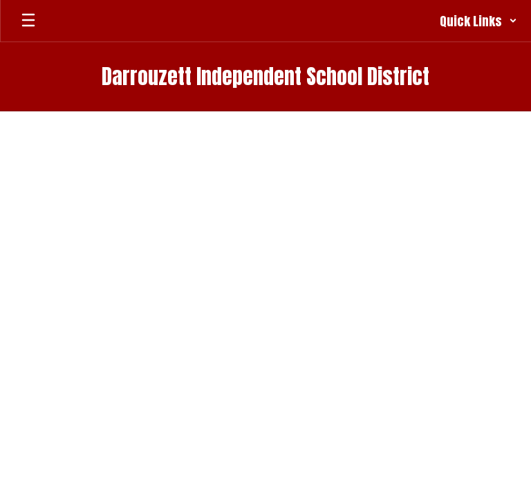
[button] (478, 21)
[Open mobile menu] (28, 21)
